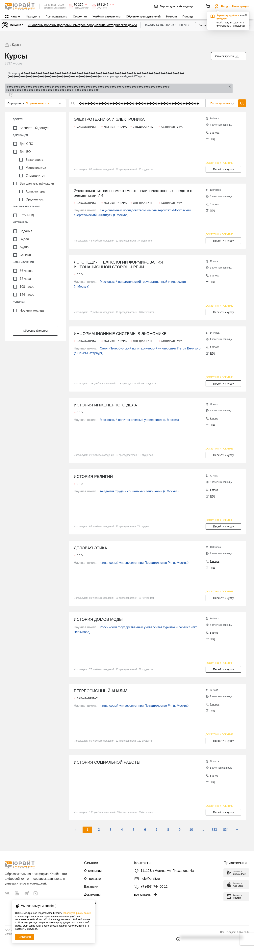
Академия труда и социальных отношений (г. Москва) (139, 491)
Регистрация (240, 6)
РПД (212, 139)
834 (226, 829)
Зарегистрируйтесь (228, 15)
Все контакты (146, 894)
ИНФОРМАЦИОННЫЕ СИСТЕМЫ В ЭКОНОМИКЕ (120, 333)
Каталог (16, 16)
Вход (224, 6)
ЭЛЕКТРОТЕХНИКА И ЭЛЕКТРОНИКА (109, 119)
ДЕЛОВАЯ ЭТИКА (90, 548)
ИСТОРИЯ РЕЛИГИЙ (93, 476)
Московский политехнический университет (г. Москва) (139, 420)
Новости (171, 16)
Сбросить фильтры (35, 330)
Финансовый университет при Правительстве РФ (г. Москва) (144, 562)
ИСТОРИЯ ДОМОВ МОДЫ (98, 619)
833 (214, 829)
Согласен (25, 936)
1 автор (214, 418)
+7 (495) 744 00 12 (154, 886)
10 (191, 829)
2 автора (214, 132)
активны (48, 8)
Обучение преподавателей (143, 16)
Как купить (33, 16)
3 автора (214, 204)
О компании (93, 870)
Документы (92, 894)
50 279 (78, 4)
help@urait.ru (150, 878)
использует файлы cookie (77, 913)
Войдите (221, 18)
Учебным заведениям (106, 16)
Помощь (187, 16)
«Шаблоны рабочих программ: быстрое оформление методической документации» (89, 25)
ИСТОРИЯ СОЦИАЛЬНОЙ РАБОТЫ (107, 762)
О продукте (92, 878)
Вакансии (91, 886)
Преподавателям (56, 16)
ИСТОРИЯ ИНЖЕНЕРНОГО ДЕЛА (105, 405)
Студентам (80, 16)
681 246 (103, 4)
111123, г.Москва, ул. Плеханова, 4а (167, 870)
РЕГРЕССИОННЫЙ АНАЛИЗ (101, 691)
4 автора (214, 347)
